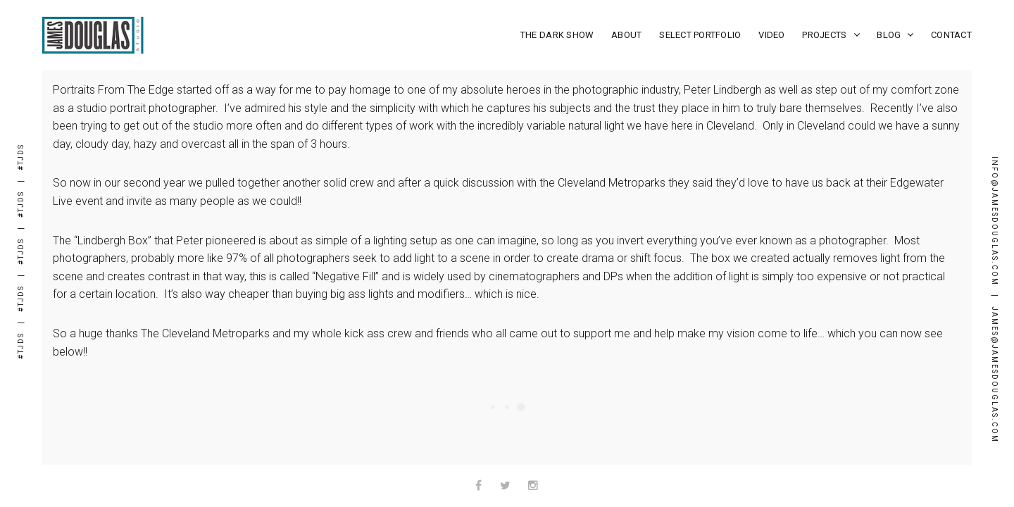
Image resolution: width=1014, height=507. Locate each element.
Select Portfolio (700, 35)
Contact (951, 35)
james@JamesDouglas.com (995, 374)
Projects (830, 35)
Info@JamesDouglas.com (995, 221)
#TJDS (21, 345)
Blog (895, 35)
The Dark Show (557, 35)
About (626, 35)
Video (771, 35)
